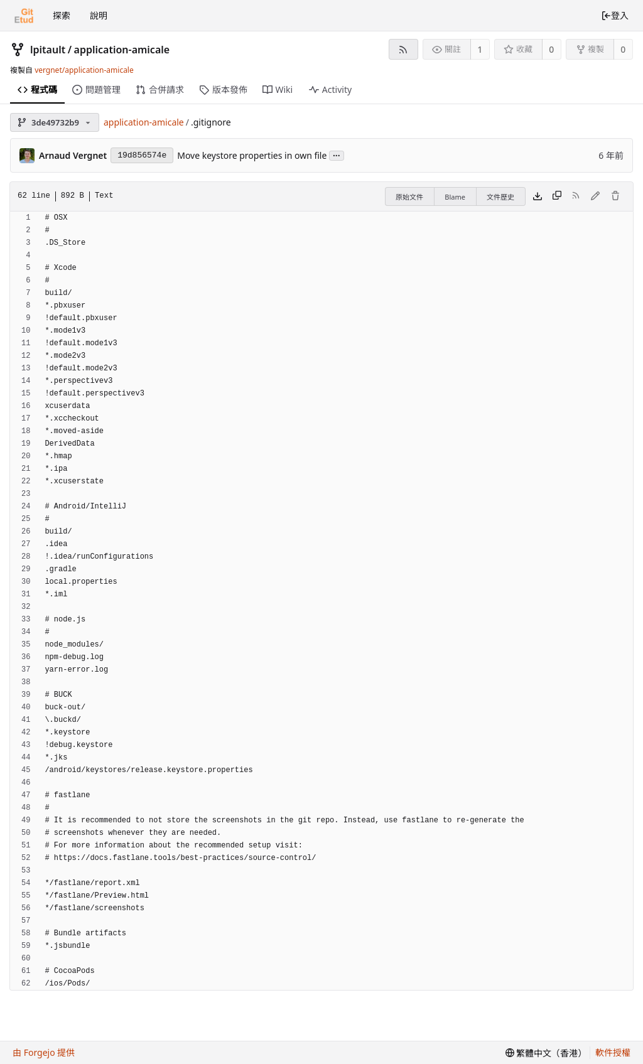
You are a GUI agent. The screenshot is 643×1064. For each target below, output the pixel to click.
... (336, 155)
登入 (615, 15)
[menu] (546, 1053)
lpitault (47, 49)
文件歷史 (500, 197)
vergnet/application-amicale (84, 70)
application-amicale (122, 49)
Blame (455, 197)
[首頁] (23, 15)
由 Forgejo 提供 (44, 1052)
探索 (61, 15)
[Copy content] (557, 196)
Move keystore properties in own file (252, 155)
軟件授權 (612, 1052)
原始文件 (409, 197)
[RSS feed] (403, 49)
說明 (98, 15)
